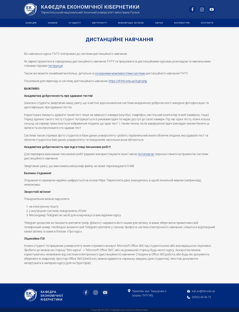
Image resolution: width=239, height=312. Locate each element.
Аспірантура (182, 23)
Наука (159, 23)
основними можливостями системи (120, 73)
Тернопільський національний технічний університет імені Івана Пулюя (90, 12)
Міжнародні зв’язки (131, 23)
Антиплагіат (146, 154)
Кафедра (31, 23)
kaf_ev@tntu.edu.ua (203, 291)
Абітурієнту (99, 23)
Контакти (207, 23)
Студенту (75, 23)
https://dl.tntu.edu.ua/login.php (128, 81)
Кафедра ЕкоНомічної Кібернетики (90, 7)
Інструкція (55, 65)
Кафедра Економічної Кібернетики (52, 295)
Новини (52, 23)
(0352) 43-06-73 (201, 297)
